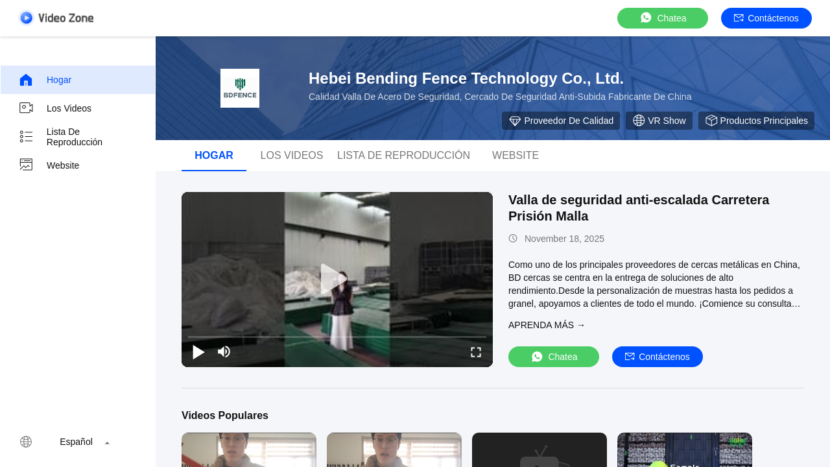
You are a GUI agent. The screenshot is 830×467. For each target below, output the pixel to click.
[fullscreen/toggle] (476, 351)
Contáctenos (766, 18)
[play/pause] (198, 351)
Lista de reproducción (60, 136)
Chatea (662, 18)
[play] (337, 279)
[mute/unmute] (224, 351)
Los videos (54, 108)
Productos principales (756, 120)
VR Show (658, 120)
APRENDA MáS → (547, 325)
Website (48, 165)
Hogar (44, 80)
